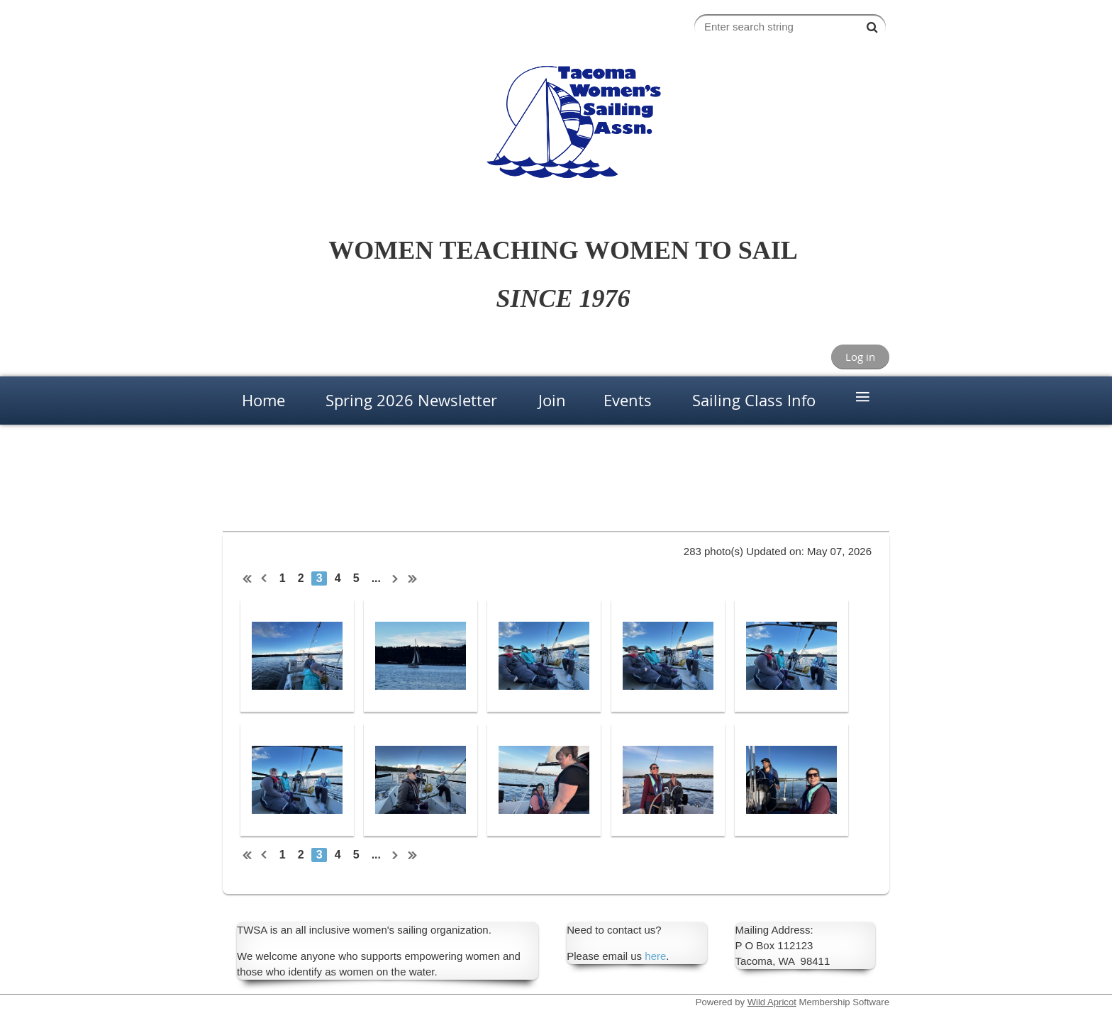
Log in (860, 356)
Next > (396, 578)
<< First (247, 578)
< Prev (264, 578)
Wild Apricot (771, 1002)
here (655, 956)
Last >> (413, 578)
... (376, 578)
